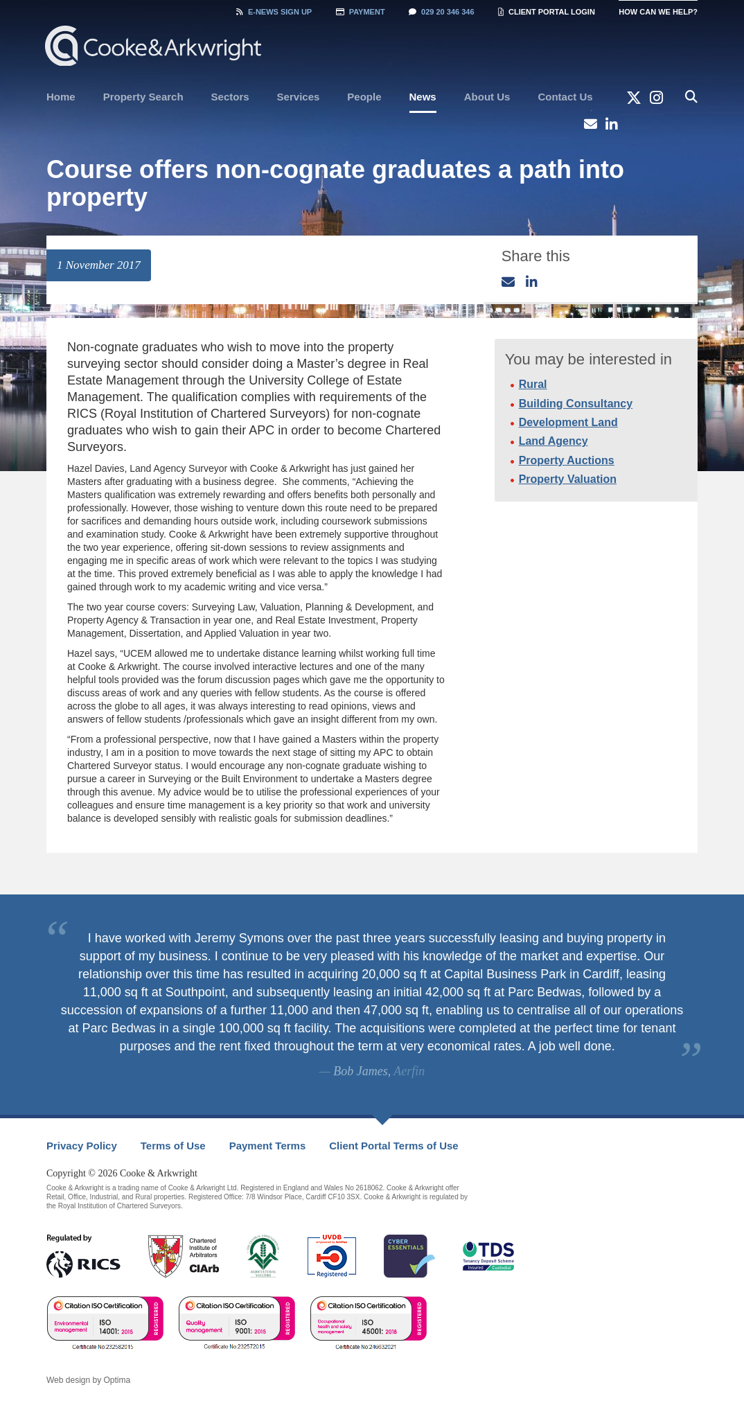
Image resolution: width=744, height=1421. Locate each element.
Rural (533, 384)
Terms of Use (173, 1145)
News (422, 97)
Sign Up (274, 12)
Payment (360, 12)
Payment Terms (267, 1145)
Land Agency (553, 441)
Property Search (143, 97)
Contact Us (565, 97)
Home (61, 97)
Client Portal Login (546, 12)
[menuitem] (61, 97)
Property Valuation (568, 479)
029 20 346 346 (441, 12)
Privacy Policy (81, 1145)
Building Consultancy (575, 403)
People (364, 97)
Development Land (568, 422)
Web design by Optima (88, 1380)
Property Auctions (566, 460)
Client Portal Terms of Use (393, 1145)
